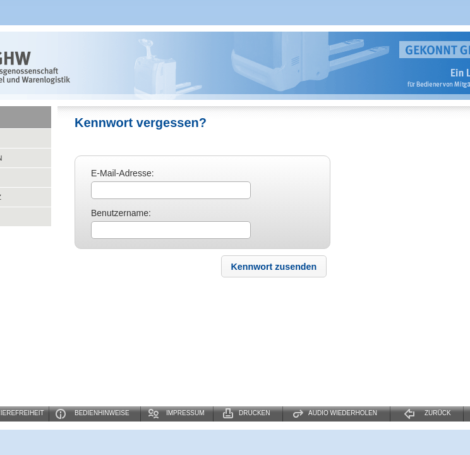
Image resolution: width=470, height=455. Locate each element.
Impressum (185, 413)
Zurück (438, 413)
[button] (273, 266)
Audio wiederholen (342, 413)
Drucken (254, 413)
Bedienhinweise (102, 413)
